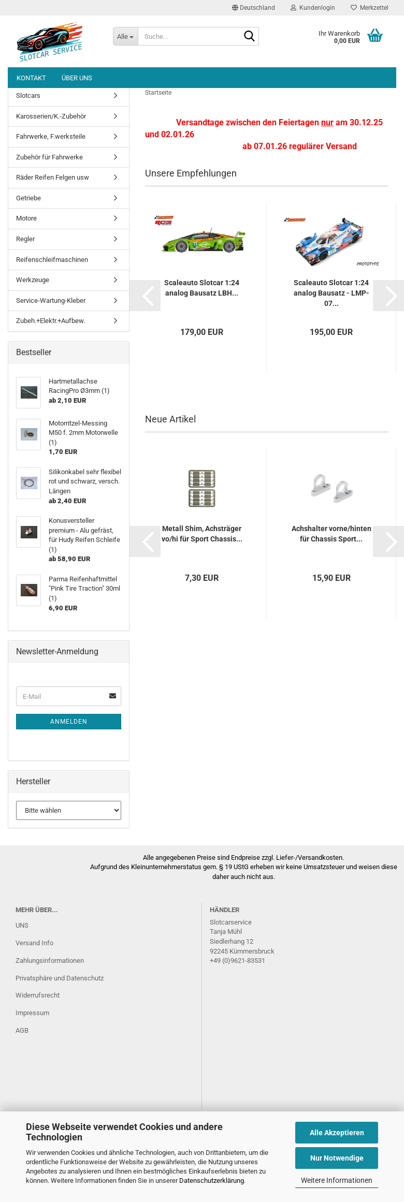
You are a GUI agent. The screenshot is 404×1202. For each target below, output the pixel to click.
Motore (26, 218)
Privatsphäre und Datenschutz (60, 978)
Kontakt (31, 78)
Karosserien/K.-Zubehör (51, 116)
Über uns (77, 78)
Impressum (32, 1013)
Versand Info (34, 943)
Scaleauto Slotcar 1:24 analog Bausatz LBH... (201, 287)
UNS (22, 925)
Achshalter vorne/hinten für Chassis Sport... (331, 533)
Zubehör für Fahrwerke (49, 157)
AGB (22, 1030)
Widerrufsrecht (38, 995)
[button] (253, 8)
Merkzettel (369, 7)
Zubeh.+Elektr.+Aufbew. (50, 321)
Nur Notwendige (337, 1158)
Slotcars (28, 95)
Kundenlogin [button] (313, 7)
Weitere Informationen (336, 1180)
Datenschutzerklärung (211, 1180)
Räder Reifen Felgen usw (52, 177)
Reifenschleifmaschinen (52, 259)
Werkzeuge (32, 280)
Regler (25, 239)
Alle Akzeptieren (337, 1132)
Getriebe (28, 198)
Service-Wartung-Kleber (50, 300)
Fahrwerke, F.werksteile (50, 136)
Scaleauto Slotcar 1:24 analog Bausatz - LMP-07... (331, 292)
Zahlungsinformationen (50, 960)
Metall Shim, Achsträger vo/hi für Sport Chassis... (202, 533)
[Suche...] (125, 36)
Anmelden (69, 721)
